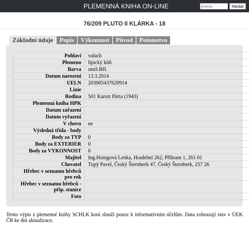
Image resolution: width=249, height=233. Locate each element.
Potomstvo (153, 40)
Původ (124, 40)
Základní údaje (32, 40)
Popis (66, 40)
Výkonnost (95, 40)
